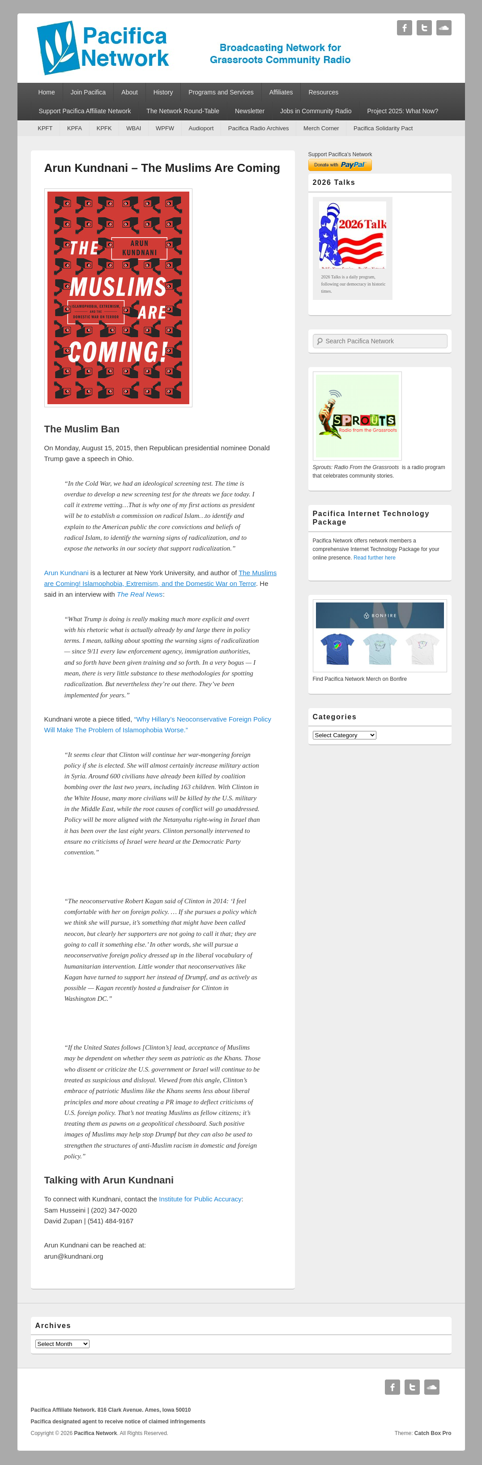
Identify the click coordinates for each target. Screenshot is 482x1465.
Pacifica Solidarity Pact (383, 128)
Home (46, 92)
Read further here (375, 558)
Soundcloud (444, 27)
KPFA (74, 128)
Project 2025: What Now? (402, 111)
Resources (323, 92)
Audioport (201, 128)
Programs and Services (221, 92)
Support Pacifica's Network (340, 154)
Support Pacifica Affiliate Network (84, 111)
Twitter (424, 27)
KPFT (45, 128)
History (163, 92)
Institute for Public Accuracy (200, 1199)
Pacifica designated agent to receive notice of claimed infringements (118, 1421)
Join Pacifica (88, 92)
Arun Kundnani (66, 573)
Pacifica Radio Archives (258, 128)
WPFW (165, 128)
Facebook (404, 27)
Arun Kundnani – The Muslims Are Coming (162, 168)
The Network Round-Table (182, 111)
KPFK (104, 128)
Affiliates (281, 92)
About (129, 92)
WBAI (133, 128)
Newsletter (249, 111)
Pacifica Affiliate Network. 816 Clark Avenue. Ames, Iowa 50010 (111, 1410)
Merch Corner (321, 128)
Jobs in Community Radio (316, 111)
